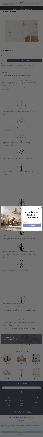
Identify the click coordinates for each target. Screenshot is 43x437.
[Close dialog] (39, 207)
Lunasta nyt (31, 225)
